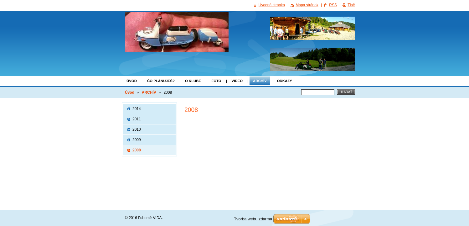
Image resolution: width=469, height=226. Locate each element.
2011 (136, 119)
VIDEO (237, 81)
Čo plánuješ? (161, 81)
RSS (333, 5)
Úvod (131, 81)
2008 (136, 150)
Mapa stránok (307, 5)
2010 (136, 129)
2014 (136, 109)
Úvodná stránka (272, 5)
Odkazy (284, 81)
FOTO (216, 81)
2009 (136, 140)
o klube (193, 81)
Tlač (351, 5)
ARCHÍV (260, 81)
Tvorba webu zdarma (253, 219)
